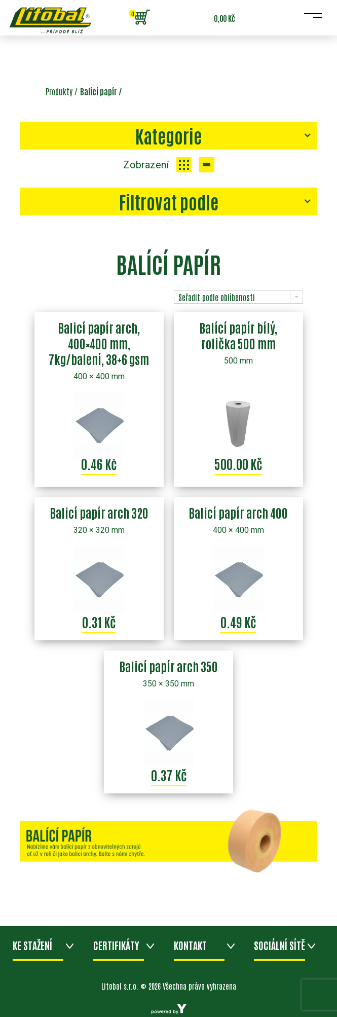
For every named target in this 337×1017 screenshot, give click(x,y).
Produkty (59, 91)
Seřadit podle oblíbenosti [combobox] (216, 297)
